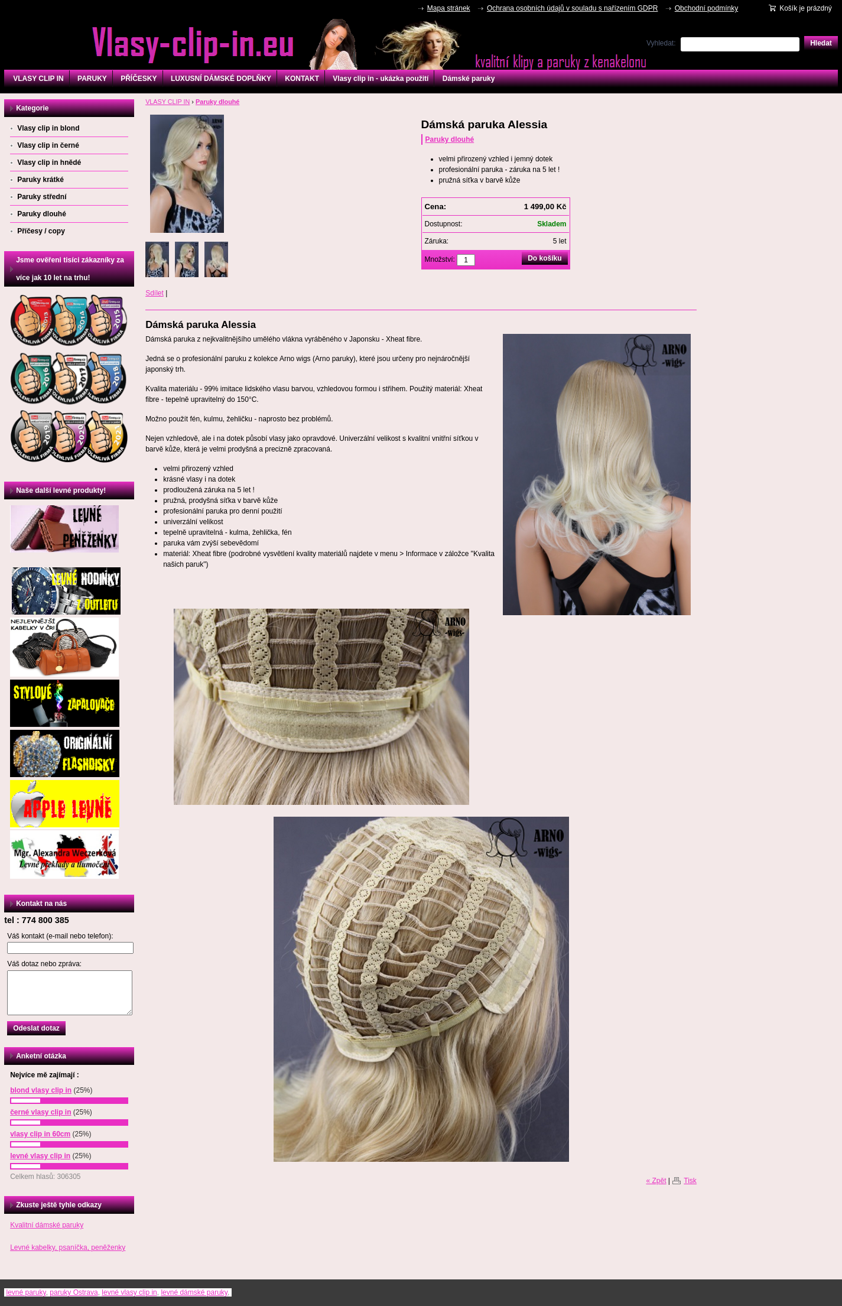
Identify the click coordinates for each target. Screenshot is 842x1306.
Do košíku (544, 258)
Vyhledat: (661, 43)
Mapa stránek (448, 8)
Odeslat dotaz (36, 1028)
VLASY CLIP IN (38, 78)
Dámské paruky (469, 78)
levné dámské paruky (194, 1292)
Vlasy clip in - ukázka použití (380, 78)
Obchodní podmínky (706, 8)
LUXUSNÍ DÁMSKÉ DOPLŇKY (221, 78)
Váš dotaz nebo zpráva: (44, 964)
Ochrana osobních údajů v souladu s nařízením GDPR (572, 8)
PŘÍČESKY (139, 78)
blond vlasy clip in (40, 1090)
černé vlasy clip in (40, 1112)
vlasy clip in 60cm (40, 1134)
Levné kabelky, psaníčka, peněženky (67, 1247)
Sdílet (154, 293)
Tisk (690, 1181)
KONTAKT (302, 78)
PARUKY (92, 78)
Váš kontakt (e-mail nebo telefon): (60, 936)
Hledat (821, 43)
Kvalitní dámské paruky (46, 1225)
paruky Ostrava (73, 1292)
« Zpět (656, 1181)
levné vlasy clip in (40, 1156)
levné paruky (25, 1292)
